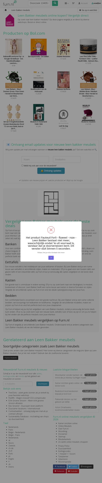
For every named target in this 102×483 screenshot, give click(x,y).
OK (51, 258)
